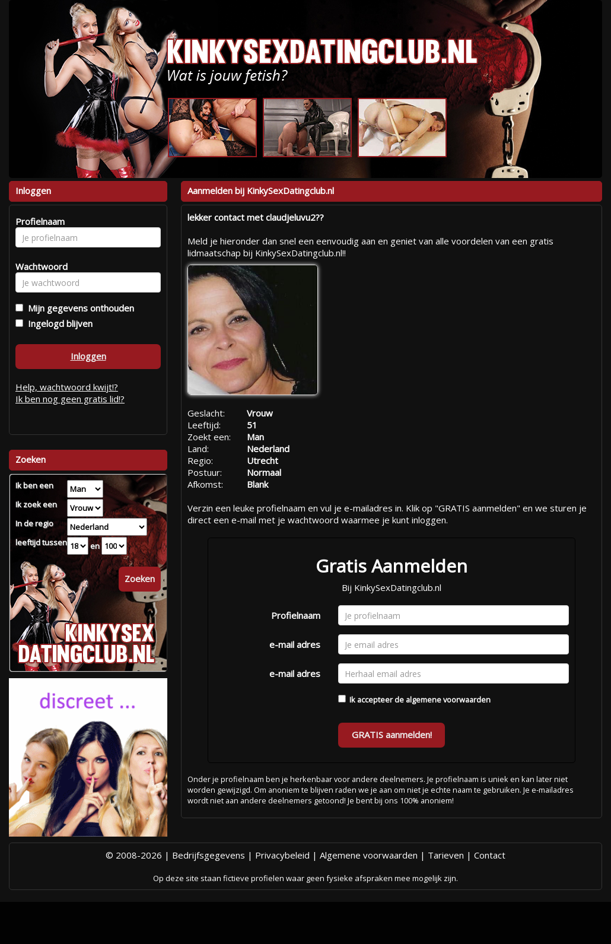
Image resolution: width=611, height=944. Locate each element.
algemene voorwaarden (448, 699)
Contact (489, 855)
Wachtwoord (38, 266)
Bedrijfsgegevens (208, 855)
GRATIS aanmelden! (392, 734)
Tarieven (446, 855)
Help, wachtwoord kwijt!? (66, 387)
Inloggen (88, 356)
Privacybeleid (282, 855)
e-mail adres (294, 644)
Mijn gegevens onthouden (78, 308)
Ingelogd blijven (58, 323)
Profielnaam (295, 615)
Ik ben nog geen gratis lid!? (70, 399)
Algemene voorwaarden (369, 855)
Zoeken (140, 578)
